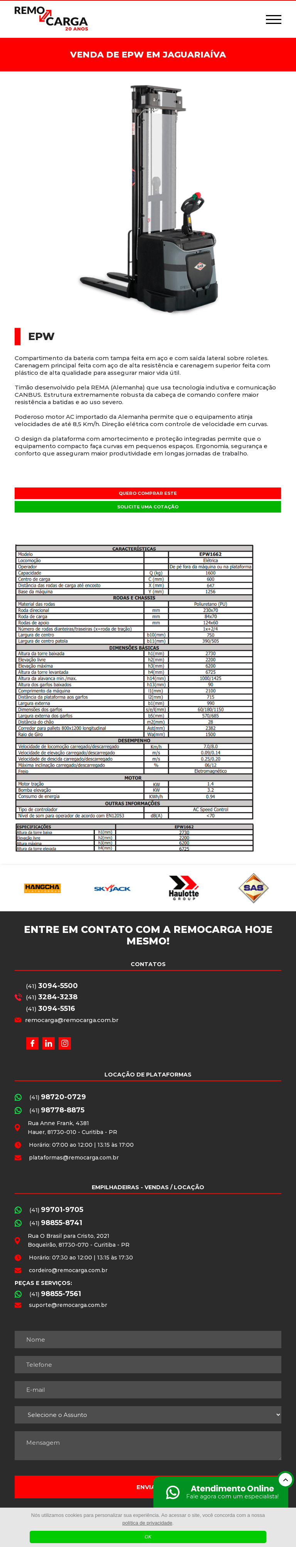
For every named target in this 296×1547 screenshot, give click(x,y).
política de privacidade (147, 1523)
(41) (52, 986)
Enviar (148, 1487)
